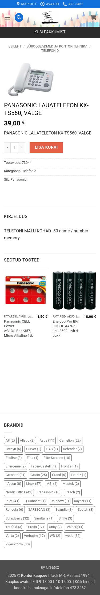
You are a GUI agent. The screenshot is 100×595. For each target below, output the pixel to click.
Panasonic (18, 179)
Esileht (14, 46)
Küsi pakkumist (50, 32)
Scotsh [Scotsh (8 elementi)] (85, 509)
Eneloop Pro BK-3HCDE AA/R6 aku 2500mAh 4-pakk (66, 328)
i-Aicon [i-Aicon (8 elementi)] (13, 484)
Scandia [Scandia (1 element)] (64, 509)
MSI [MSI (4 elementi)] (51, 484)
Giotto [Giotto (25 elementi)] (39, 475)
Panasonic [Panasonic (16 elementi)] (48, 492)
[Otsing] (19, 17)
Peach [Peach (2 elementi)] (73, 492)
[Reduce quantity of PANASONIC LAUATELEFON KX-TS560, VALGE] (7, 147)
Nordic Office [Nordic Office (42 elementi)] (19, 492)
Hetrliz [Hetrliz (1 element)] (78, 475)
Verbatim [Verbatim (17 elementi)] (34, 536)
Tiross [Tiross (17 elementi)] (35, 527)
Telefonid (50, 51)
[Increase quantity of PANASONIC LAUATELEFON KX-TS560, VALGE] (22, 147)
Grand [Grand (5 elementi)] (59, 475)
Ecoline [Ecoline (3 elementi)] (14, 458)
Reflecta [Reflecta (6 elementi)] (14, 509)
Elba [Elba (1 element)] (32, 458)
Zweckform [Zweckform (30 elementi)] (18, 544)
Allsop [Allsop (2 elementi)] (27, 440)
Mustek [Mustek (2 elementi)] (70, 484)
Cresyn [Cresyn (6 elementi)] (13, 449)
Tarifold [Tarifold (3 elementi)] (14, 527)
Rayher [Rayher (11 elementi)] (82, 501)
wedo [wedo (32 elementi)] (73, 536)
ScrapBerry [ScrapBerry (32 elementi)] (17, 518)
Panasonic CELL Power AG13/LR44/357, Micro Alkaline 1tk (18, 328)
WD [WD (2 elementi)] (55, 536)
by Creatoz (50, 567)
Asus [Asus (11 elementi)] (46, 440)
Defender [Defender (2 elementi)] (72, 449)
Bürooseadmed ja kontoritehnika (57, 46)
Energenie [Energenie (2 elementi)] (16, 466)
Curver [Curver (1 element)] (33, 449)
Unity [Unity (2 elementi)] (55, 527)
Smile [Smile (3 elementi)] (65, 518)
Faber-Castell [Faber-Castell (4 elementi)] (43, 466)
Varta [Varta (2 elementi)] (12, 536)
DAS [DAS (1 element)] (52, 449)
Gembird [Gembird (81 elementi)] (16, 475)
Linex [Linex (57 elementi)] (33, 484)
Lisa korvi (46, 147)
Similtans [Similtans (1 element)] (44, 518)
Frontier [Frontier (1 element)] (69, 466)
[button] (7, 17)
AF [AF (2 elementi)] (10, 440)
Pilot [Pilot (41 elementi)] (12, 501)
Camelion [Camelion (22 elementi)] (70, 440)
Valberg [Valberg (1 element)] (75, 527)
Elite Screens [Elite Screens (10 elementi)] (56, 458)
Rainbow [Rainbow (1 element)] (60, 501)
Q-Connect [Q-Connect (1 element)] (35, 501)
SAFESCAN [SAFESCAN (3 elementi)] (39, 509)
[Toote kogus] (14, 147)
